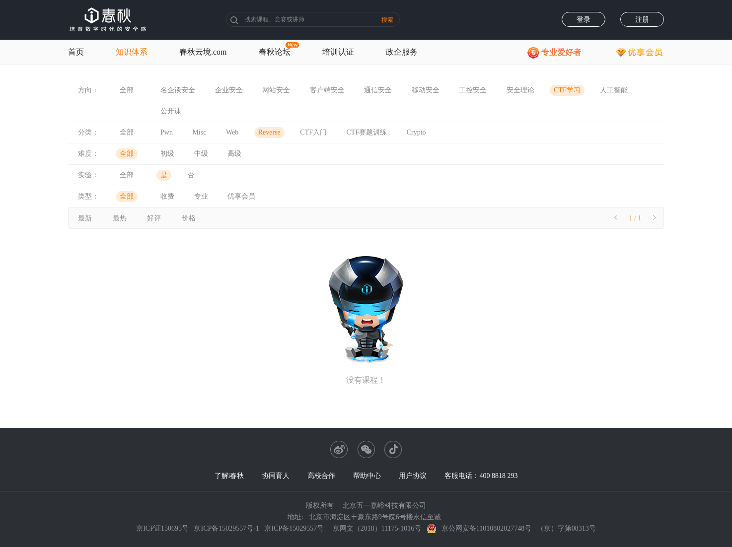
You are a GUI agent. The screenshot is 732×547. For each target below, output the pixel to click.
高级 (234, 153)
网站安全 (276, 90)
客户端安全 (327, 90)
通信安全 (378, 90)
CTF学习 (567, 90)
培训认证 (338, 52)
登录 (583, 19)
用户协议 (413, 475)
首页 (76, 52)
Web (232, 132)
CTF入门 (313, 132)
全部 (127, 90)
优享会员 (241, 196)
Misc (199, 132)
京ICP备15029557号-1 (226, 528)
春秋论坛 (275, 52)
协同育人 (276, 475)
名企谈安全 (177, 90)
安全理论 (520, 90)
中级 (201, 153)
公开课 (170, 111)
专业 (201, 196)
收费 (167, 196)
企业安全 (229, 90)
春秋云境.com (203, 52)
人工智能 (614, 90)
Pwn (166, 132)
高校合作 (321, 475)
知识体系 (131, 52)
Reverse (269, 132)
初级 (167, 153)
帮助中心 (367, 475)
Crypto (416, 132)
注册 (642, 19)
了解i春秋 (229, 475)
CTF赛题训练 (367, 132)
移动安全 (425, 90)
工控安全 (473, 90)
